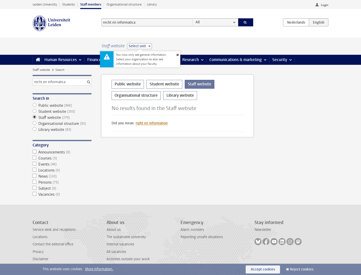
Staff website (41, 70)
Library (152, 4)
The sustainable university (126, 237)
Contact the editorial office (53, 244)
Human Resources (60, 59)
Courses (62, 158)
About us (114, 229)
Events (62, 164)
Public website (62, 105)
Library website (62, 129)
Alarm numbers (192, 229)
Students (68, 4)
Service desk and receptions (54, 229)
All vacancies (116, 251)
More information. (99, 269)
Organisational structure (124, 4)
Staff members (90, 4)
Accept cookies (263, 269)
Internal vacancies (120, 244)
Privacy (38, 251)
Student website (62, 111)
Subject (62, 188)
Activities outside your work (128, 259)
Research (190, 59)
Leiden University (45, 4)
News (62, 176)
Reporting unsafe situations (201, 237)
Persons (62, 182)
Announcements (62, 152)
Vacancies (62, 194)
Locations (62, 170)
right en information (152, 123)
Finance (94, 59)
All (198, 22)
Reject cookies (301, 269)
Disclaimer (40, 259)
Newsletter (262, 229)
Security (279, 59)
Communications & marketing (235, 59)
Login (324, 5)
